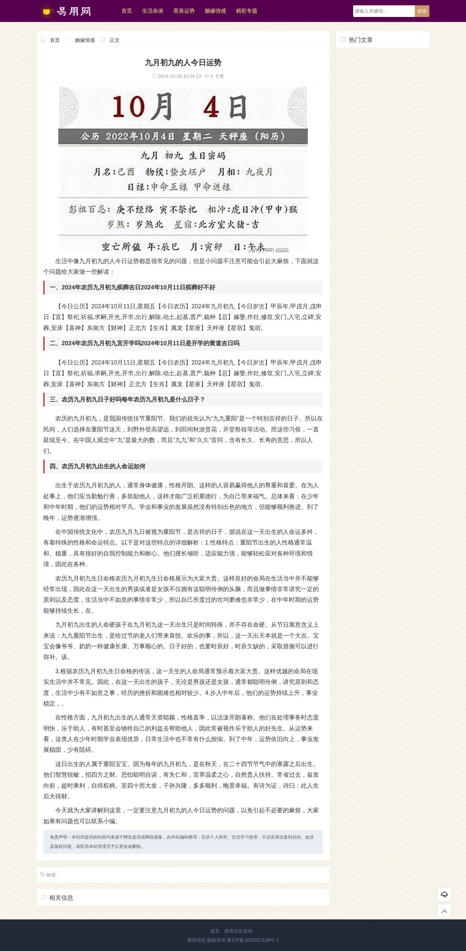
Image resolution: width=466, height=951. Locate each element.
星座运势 (184, 11)
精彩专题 (246, 11)
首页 (126, 11)
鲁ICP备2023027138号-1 (253, 940)
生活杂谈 (152, 11)
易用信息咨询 (238, 931)
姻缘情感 (215, 11)
